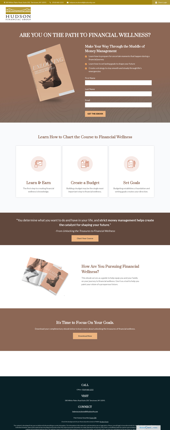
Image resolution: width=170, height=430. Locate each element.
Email (87, 100)
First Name (90, 78)
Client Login (161, 2)
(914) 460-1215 (56, 2)
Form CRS (93, 418)
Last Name (90, 89)
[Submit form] (95, 114)
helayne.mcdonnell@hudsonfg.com (81, 2)
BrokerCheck (104, 421)
